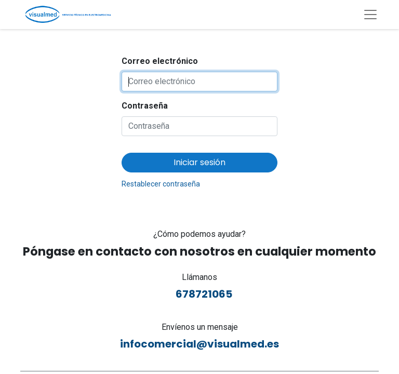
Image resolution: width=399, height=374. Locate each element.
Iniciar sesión (199, 162)
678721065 (199, 294)
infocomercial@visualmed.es (199, 344)
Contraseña (145, 106)
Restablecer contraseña (161, 184)
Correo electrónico (160, 61)
